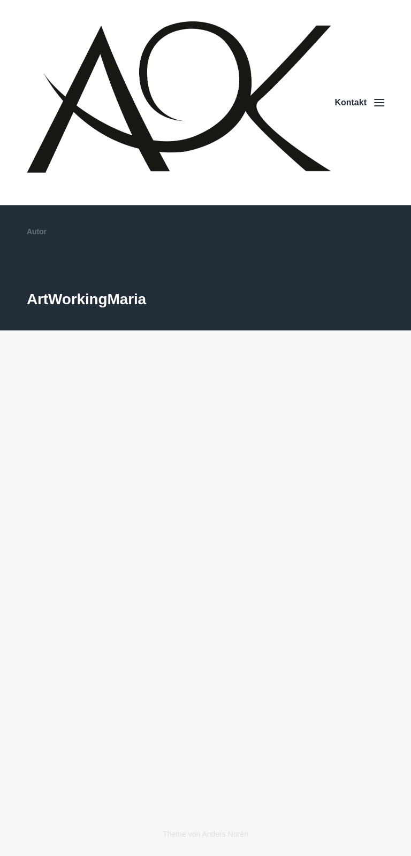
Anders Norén (225, 834)
